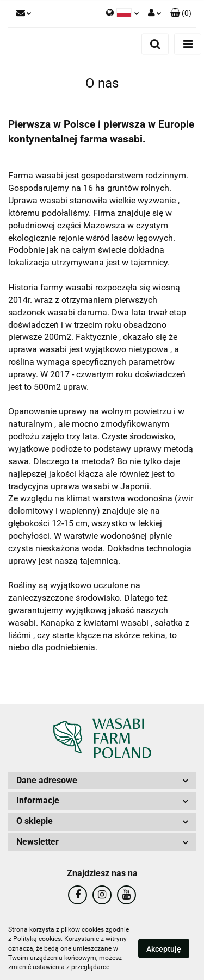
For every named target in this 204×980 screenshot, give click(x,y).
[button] (181, 13)
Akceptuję (163, 949)
